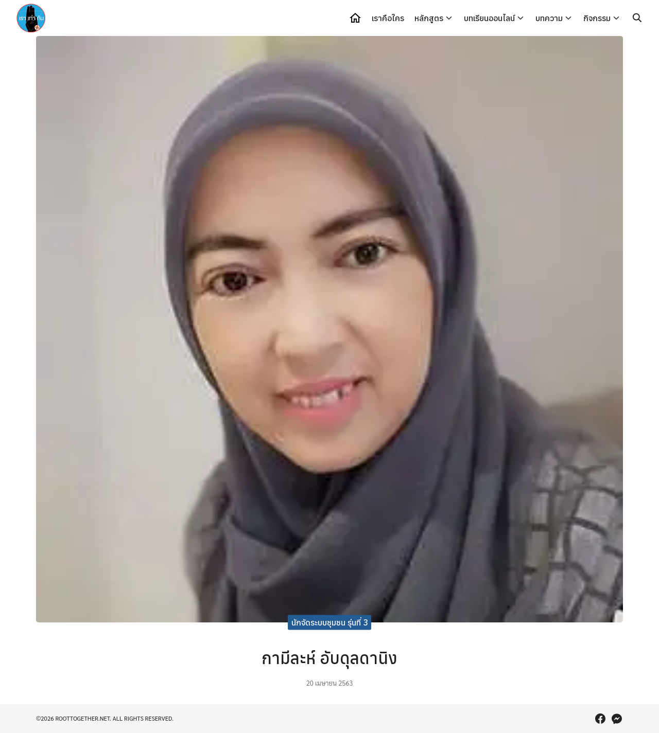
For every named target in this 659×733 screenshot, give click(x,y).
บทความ (549, 18)
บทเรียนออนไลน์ (489, 18)
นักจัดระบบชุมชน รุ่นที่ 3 (329, 622)
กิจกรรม (597, 18)
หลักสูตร (428, 18)
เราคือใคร (388, 18)
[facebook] (600, 718)
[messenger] (617, 718)
